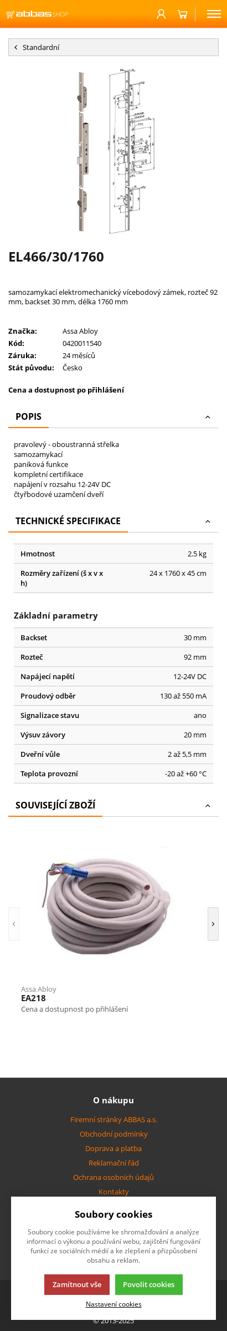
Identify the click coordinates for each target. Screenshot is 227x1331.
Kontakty (114, 1192)
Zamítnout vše (77, 1284)
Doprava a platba (113, 1148)
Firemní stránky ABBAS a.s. (113, 1119)
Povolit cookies (148, 1284)
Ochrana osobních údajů (113, 1177)
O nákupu (113, 1100)
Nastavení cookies (114, 1303)
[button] (13, 923)
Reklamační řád (114, 1163)
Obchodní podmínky (114, 1134)
